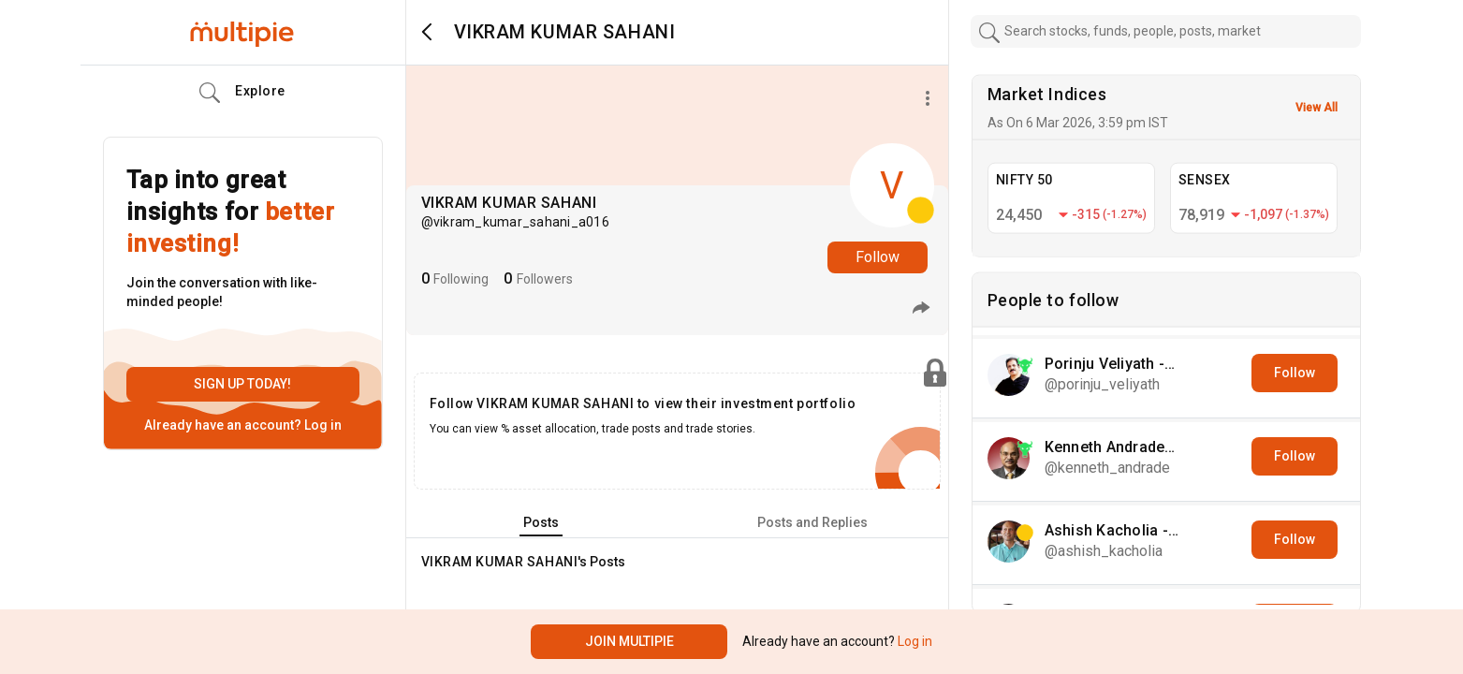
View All (1316, 107)
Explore (242, 92)
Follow (878, 257)
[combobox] (1166, 31)
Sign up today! (242, 383)
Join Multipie (629, 641)
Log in (321, 425)
